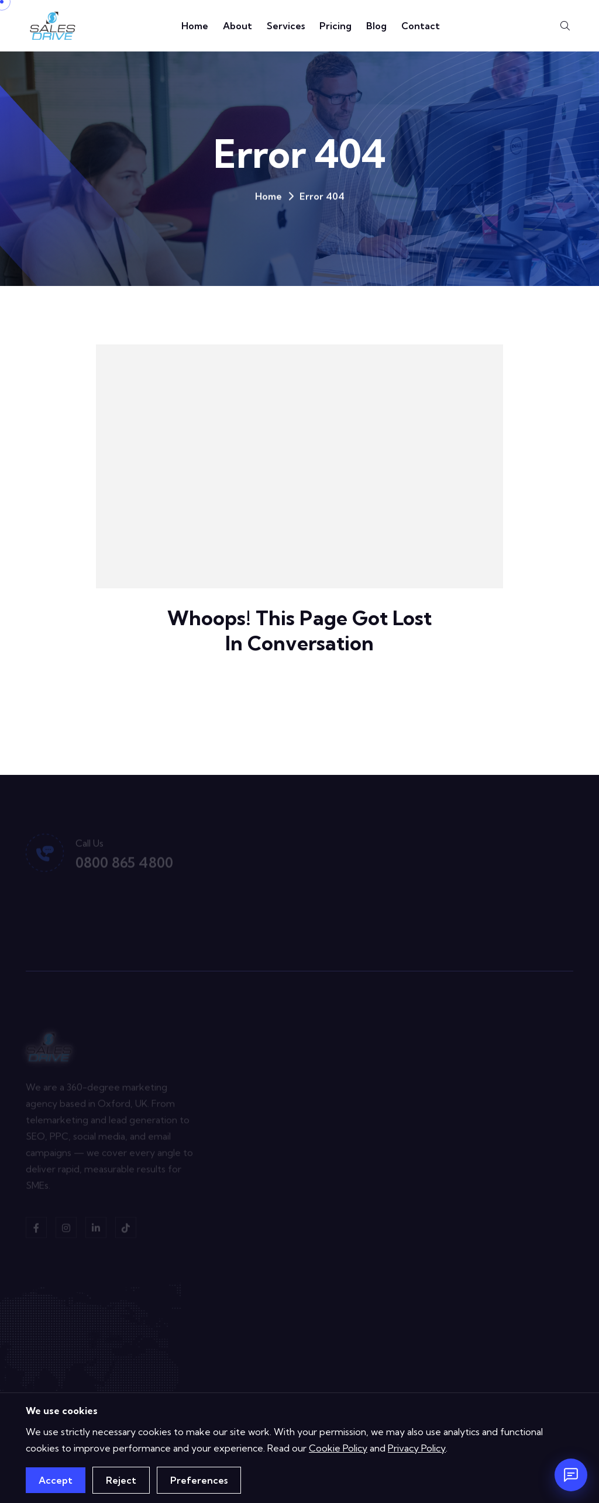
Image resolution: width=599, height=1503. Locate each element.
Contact (420, 26)
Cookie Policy (338, 1448)
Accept (56, 1480)
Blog (376, 26)
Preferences (199, 1480)
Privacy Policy (417, 1448)
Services (286, 26)
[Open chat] (571, 1475)
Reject (121, 1480)
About (237, 26)
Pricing (335, 26)
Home (194, 26)
